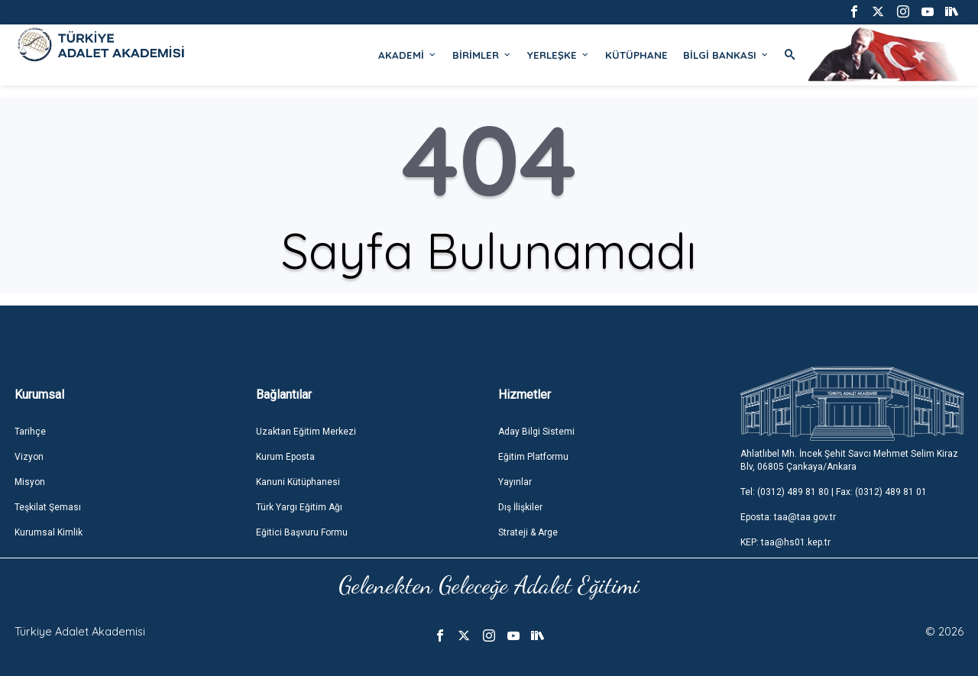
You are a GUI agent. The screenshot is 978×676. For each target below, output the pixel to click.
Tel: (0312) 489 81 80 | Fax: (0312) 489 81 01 (833, 492)
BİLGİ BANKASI (726, 55)
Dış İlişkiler (520, 507)
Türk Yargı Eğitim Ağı (299, 507)
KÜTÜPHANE (636, 55)
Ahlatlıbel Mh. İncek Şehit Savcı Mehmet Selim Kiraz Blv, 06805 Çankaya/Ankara (849, 460)
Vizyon (29, 456)
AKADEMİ (407, 55)
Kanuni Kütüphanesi (298, 482)
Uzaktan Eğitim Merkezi (306, 431)
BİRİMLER (482, 55)
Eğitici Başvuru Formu (302, 532)
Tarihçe (30, 431)
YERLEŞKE (558, 55)
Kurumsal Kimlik (49, 532)
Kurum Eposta (285, 456)
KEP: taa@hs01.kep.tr (785, 542)
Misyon (30, 482)
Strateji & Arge (528, 532)
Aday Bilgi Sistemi (536, 431)
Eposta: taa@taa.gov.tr (788, 517)
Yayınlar (515, 482)
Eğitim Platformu (533, 456)
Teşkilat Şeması (48, 507)
